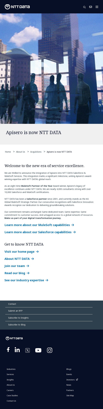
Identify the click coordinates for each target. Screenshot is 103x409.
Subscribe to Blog (16, 324)
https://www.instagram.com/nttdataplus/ (49, 351)
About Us (20, 151)
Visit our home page (19, 252)
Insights (10, 379)
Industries (11, 369)
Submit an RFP (15, 310)
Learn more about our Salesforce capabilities (38, 232)
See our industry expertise (24, 280)
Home (8, 151)
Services (10, 374)
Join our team (14, 266)
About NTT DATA (17, 259)
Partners (70, 390)
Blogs (69, 369)
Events (69, 374)
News (68, 385)
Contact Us (90, 7)
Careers (10, 390)
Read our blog (14, 273)
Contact (12, 303)
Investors (70, 379)
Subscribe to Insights (18, 317)
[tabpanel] (51, 79)
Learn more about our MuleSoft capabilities (37, 225)
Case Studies (12, 395)
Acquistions (35, 151)
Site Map (70, 395)
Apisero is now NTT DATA (59, 151)
